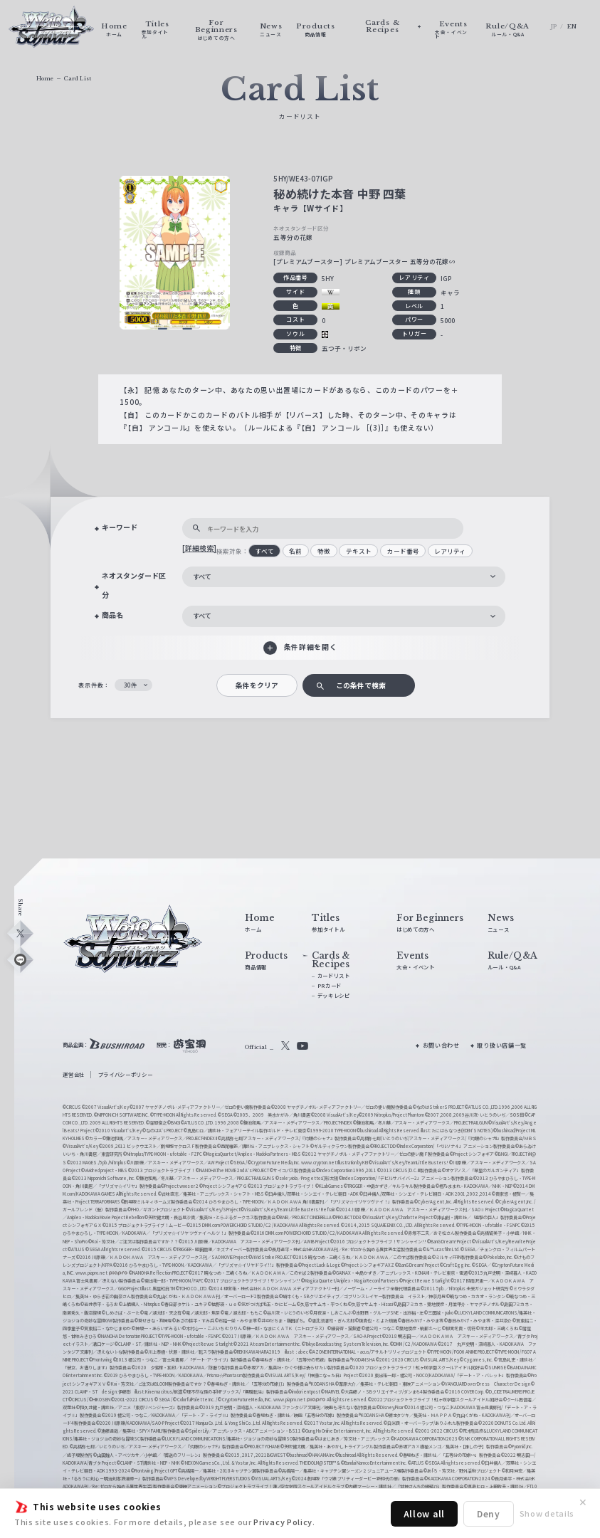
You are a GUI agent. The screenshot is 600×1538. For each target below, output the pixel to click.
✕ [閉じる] (583, 1502)
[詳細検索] (199, 548)
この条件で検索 (361, 685)
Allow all (424, 1513)
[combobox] (343, 577)
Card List (77, 78)
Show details (547, 1513)
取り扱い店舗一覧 (502, 1045)
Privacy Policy (282, 1521)
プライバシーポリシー (125, 1074)
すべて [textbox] (202, 576)
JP (554, 26)
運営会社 (74, 1074)
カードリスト (333, 975)
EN (572, 26)
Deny (488, 1513)
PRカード (329, 985)
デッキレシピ (333, 995)
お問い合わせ (441, 1045)
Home (44, 78)
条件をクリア (257, 685)
